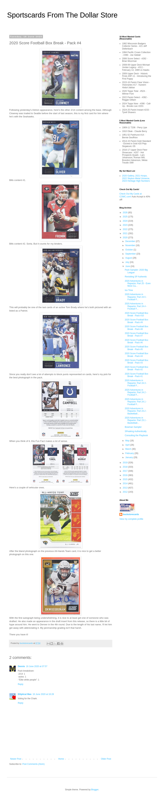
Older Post (106, 759)
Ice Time (129, 290)
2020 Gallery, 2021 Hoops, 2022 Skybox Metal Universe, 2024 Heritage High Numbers (136, 178)
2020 (125, 237)
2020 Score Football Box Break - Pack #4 (136, 354)
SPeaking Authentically (136, 431)
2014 (125, 483)
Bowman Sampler (133, 427)
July (127, 262)
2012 (125, 492)
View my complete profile (131, 519)
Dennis (21, 666)
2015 (125, 479)
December (130, 241)
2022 (125, 229)
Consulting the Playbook (136, 435)
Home (61, 759)
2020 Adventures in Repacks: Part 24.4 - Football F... (136, 306)
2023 (125, 225)
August (129, 258)
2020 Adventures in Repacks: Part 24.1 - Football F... (136, 402)
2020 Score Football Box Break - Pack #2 (136, 368)
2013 (125, 488)
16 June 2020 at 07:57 (36, 666)
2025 (125, 216)
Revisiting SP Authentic (136, 276)
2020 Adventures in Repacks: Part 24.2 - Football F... (136, 392)
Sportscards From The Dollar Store (62, 15)
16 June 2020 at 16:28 (43, 694)
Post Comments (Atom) (33, 764)
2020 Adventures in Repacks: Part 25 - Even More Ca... (138, 283)
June (127, 266)
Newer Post (15, 759)
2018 (125, 467)
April (127, 445)
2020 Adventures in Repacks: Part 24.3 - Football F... (136, 383)
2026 (125, 212)
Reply (20, 684)
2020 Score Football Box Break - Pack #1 (136, 375)
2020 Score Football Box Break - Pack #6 (136, 341)
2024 (125, 221)
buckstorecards (131, 514)
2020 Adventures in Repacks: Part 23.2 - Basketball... (136, 411)
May (127, 440)
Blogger (94, 789)
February (129, 453)
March (128, 449)
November (130, 245)
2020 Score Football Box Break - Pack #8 (136, 327)
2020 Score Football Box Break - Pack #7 (136, 334)
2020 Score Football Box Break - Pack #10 (136, 314)
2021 (125, 233)
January (129, 457)
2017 (125, 471)
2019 (125, 462)
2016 (125, 475)
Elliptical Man (25, 694)
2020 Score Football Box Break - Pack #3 (136, 361)
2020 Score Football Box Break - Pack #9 (136, 320)
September (130, 254)
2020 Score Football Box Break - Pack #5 (136, 347)
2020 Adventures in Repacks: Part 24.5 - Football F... (136, 297)
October (129, 249)
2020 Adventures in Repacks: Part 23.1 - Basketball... (136, 420)
